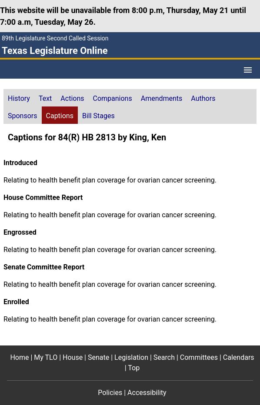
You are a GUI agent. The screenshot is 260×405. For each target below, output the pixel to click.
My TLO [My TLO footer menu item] (45, 357)
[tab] (18, 97)
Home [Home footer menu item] (19, 357)
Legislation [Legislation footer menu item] (131, 357)
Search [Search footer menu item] (164, 357)
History (19, 98)
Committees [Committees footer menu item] (199, 357)
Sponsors (22, 116)
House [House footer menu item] (73, 357)
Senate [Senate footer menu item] (98, 357)
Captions (59, 116)
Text (45, 98)
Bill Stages (98, 116)
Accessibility (147, 392)
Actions (72, 98)
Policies (110, 392)
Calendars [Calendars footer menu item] (238, 357)
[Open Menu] (248, 70)
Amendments (162, 98)
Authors (203, 98)
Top (134, 368)
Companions (112, 98)
